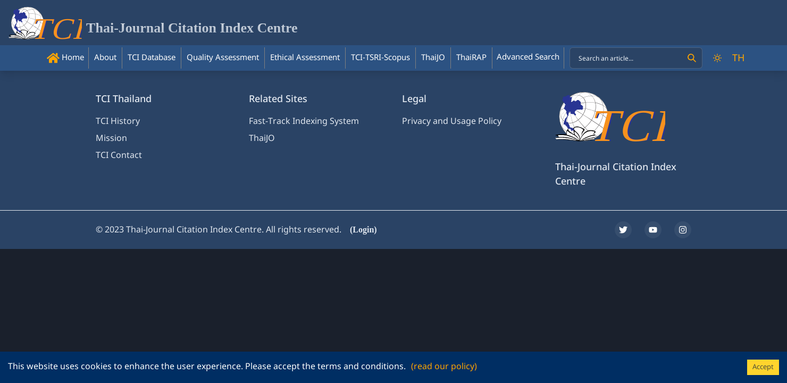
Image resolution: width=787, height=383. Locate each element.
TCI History (118, 121)
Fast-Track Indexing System (304, 121)
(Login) (363, 229)
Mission (111, 138)
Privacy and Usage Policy (451, 121)
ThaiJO (262, 138)
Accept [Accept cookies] (763, 367)
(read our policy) (444, 366)
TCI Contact (119, 155)
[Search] (691, 58)
